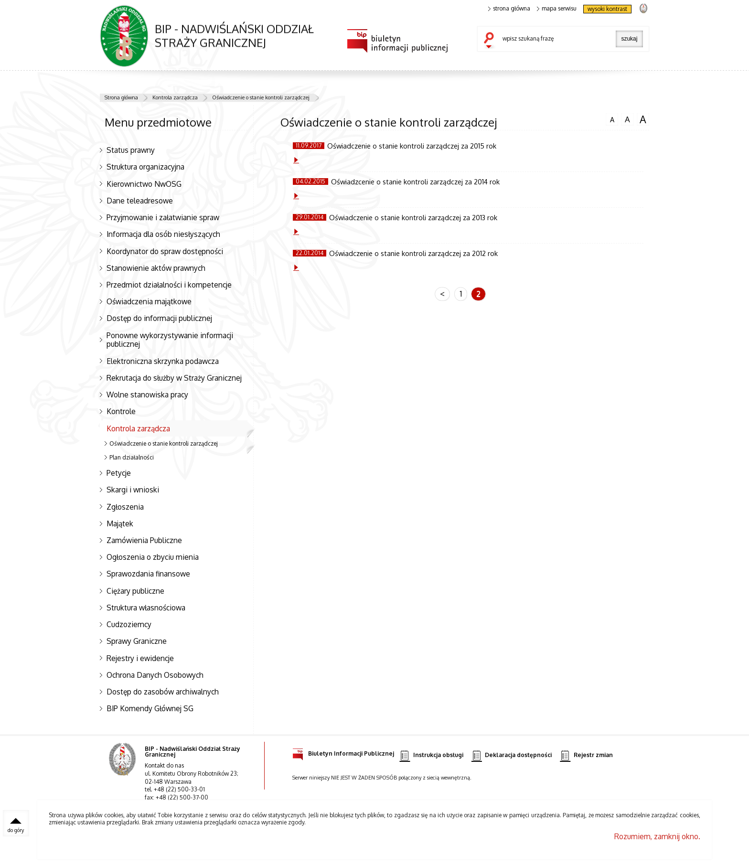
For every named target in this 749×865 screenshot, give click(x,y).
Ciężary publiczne (135, 591)
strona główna (509, 8)
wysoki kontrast (607, 8)
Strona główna (121, 97)
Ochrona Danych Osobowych (155, 675)
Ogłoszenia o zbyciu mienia (153, 557)
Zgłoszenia (125, 507)
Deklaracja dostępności (511, 755)
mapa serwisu (557, 8)
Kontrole (121, 411)
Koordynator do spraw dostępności (165, 251)
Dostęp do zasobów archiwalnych (163, 691)
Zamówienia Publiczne (144, 540)
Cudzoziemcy (129, 624)
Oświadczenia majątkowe (149, 301)
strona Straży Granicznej (643, 8)
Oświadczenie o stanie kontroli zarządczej (261, 97)
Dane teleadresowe (140, 200)
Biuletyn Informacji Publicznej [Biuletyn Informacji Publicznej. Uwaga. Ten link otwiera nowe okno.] (343, 752)
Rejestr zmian (586, 755)
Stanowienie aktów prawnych (156, 268)
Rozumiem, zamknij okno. (657, 836)
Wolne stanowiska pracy (147, 394)
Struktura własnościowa (146, 607)
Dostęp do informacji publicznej (159, 318)
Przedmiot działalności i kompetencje (169, 284)
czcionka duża (643, 119)
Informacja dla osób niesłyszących (163, 234)
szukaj (491, 41)
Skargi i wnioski (133, 489)
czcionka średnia (627, 119)
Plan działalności (131, 457)
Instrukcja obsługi (431, 755)
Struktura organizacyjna (145, 166)
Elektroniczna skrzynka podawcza (163, 361)
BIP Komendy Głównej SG (150, 708)
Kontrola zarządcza (175, 97)
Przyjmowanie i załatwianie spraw (163, 217)
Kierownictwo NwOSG (144, 184)
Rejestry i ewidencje (140, 658)
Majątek (120, 523)
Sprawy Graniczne (137, 641)
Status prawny (131, 150)
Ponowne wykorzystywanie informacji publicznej (170, 340)
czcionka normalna (612, 118)
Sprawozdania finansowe (148, 573)
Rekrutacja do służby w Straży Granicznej (174, 378)
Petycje (119, 473)
